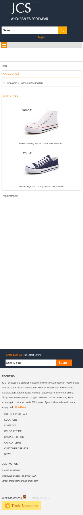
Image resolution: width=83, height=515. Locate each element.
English (41, 37)
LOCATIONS (10, 420)
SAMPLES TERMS (14, 437)
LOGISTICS (10, 425)
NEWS (7, 454)
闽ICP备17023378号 (14, 498)
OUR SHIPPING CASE (16, 414)
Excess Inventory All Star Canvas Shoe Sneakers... (41, 143)
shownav (4, 45)
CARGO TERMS (12, 443)
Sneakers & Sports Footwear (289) (24, 83)
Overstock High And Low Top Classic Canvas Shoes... (41, 186)
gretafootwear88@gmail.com (23, 481)
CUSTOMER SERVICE (16, 448)
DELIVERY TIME (12, 431)
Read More (21, 407)
